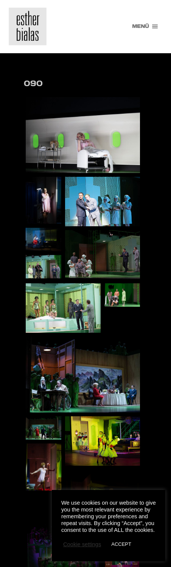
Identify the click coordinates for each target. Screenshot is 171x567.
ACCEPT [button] (121, 544)
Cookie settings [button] (82, 544)
